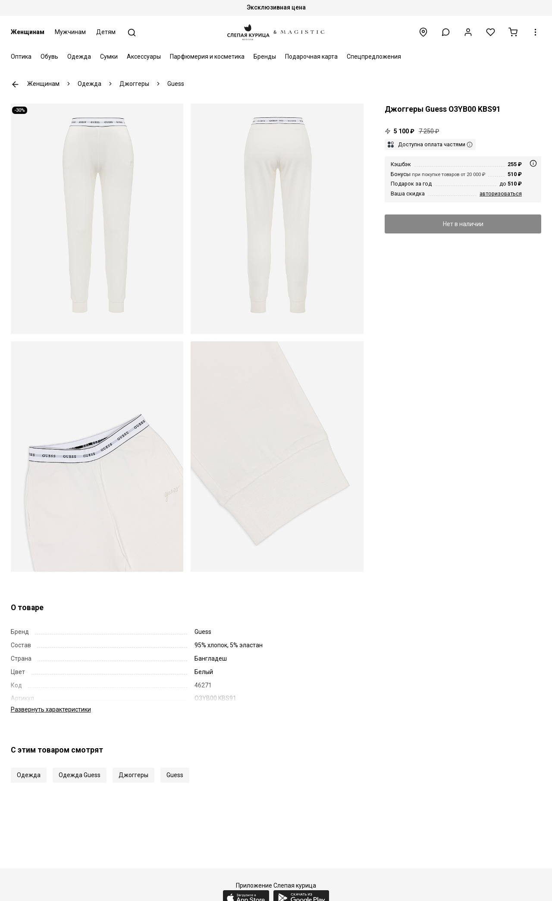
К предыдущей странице (15, 84)
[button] (445, 32)
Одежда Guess (79, 765)
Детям (106, 31)
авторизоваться (501, 193)
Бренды (265, 56)
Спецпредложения (374, 56)
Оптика (21, 56)
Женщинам (27, 31)
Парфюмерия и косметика (207, 56)
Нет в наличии (463, 224)
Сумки (109, 56)
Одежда (79, 56)
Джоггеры (133, 765)
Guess (174, 765)
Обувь (49, 56)
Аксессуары (144, 56)
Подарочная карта (311, 56)
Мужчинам (70, 31)
